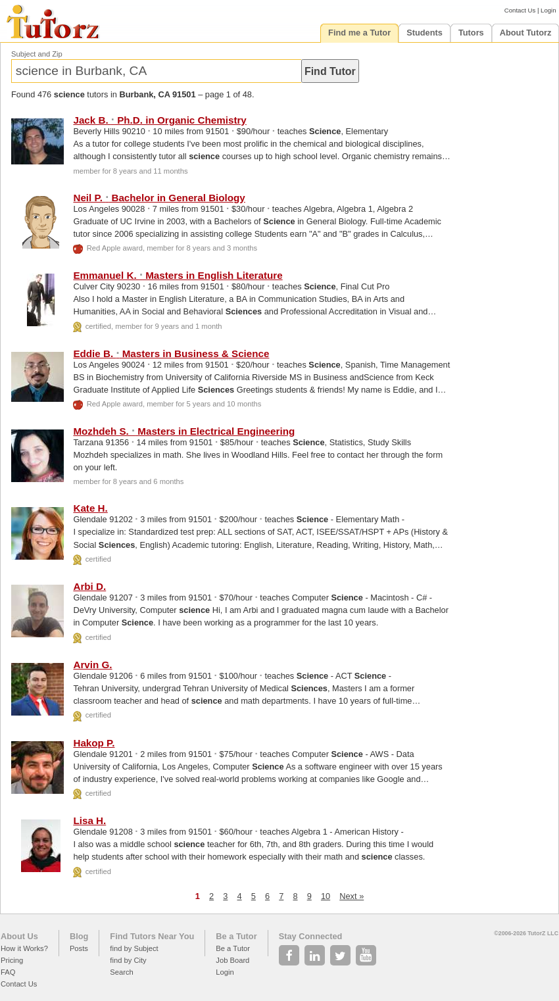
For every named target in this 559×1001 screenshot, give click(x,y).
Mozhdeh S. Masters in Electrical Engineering (184, 431)
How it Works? (24, 948)
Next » (351, 896)
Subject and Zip (36, 54)
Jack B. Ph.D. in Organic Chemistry (159, 120)
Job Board (232, 960)
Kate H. (90, 508)
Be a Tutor (236, 936)
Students (424, 32)
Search (121, 972)
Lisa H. (89, 820)
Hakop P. (93, 742)
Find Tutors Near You (152, 936)
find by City (128, 960)
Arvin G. (92, 664)
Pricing (12, 960)
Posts (79, 948)
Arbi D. (89, 586)
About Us (19, 936)
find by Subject (134, 948)
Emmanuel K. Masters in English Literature (177, 275)
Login (548, 10)
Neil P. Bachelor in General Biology (159, 197)
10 (325, 896)
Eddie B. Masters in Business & (171, 353)
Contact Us (519, 10)
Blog (79, 936)
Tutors (471, 32)
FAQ (8, 972)
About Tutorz (526, 32)
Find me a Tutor (359, 32)
